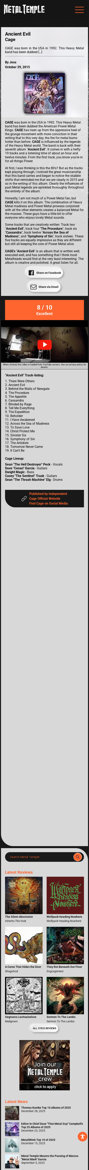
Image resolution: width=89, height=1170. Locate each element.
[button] (45, 345)
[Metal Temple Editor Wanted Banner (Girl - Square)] (44, 1089)
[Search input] (40, 857)
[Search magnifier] (77, 857)
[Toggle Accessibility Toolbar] (82, 1136)
